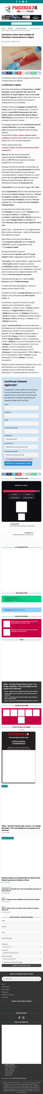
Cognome (7, 412)
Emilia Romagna (15, 497)
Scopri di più (8, 1075)
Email (6, 420)
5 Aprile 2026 (6, 901)
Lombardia (28, 494)
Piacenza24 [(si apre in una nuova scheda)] (22, 610)
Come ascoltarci (5, 989)
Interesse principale (11, 451)
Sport (21, 640)
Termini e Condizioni (21, 1092)
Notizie (10, 28)
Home (3, 984)
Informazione (5, 992)
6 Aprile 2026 (6, 832)
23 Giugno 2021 (7, 41)
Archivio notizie (6, 987)
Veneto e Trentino (28, 497)
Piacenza (15, 494)
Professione (8, 436)
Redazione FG (16, 41)
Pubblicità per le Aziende (8, 994)
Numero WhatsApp (10, 428)
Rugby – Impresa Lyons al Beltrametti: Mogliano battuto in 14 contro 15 (21, 700)
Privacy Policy (36, 1090)
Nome (6, 404)
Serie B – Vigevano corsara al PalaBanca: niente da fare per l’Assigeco (21, 691)
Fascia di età (8, 443)
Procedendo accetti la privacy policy (20, 459)
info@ (11, 1073)
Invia (20, 600)
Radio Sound (14, 610)
